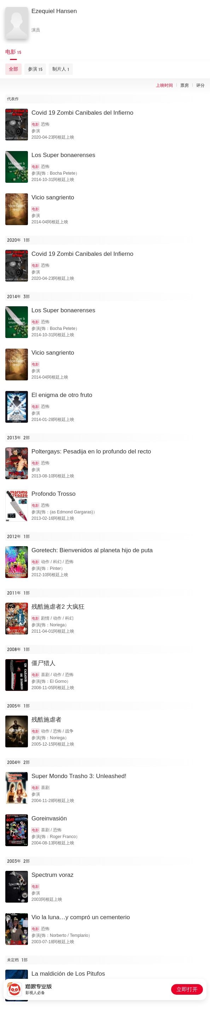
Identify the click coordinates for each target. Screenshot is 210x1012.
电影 (35, 124)
